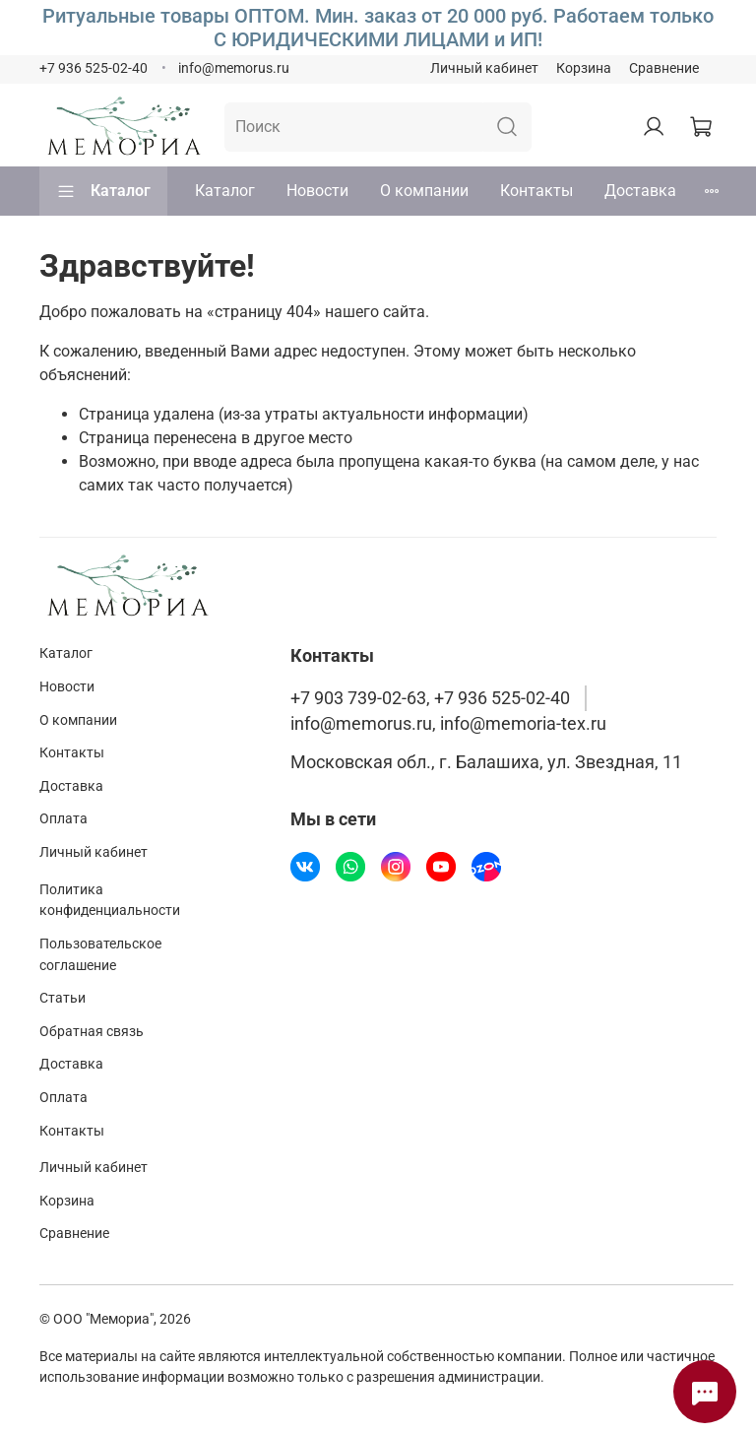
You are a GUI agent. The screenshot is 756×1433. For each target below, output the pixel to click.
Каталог (103, 191)
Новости (317, 190)
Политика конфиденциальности (109, 900)
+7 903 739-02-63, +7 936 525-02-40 (430, 698)
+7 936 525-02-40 (93, 68)
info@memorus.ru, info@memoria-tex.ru (448, 724)
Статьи (62, 998)
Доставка (640, 190)
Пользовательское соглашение (100, 955)
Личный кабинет (484, 68)
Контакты (536, 190)
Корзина (583, 68)
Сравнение (664, 68)
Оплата (63, 819)
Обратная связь (91, 1031)
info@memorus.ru (233, 68)
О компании (424, 190)
